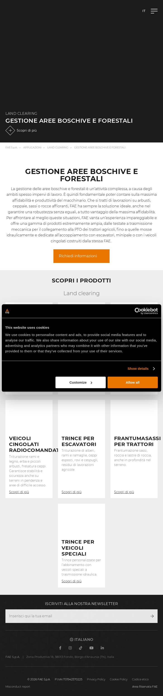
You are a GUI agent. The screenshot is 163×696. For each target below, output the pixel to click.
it (143, 11)
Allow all (132, 382)
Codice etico (140, 679)
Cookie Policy (118, 679)
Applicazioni (32, 147)
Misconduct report (17, 686)
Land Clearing (57, 147)
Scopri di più (27, 130)
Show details (138, 368)
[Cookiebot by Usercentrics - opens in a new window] (138, 311)
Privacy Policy (96, 679)
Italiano (81, 639)
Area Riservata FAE (145, 686)
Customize (81, 382)
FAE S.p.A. (11, 147)
